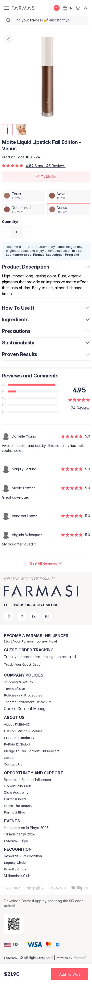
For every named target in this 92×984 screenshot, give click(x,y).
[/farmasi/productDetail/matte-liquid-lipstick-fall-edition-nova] (68, 196)
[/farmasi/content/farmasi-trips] (16, 841)
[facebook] (9, 616)
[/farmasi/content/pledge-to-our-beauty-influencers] (31, 751)
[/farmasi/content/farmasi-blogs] (14, 812)
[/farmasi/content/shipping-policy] (18, 682)
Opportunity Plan (17, 786)
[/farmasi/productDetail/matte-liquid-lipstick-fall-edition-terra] (23, 196)
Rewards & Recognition (23, 856)
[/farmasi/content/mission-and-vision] (23, 731)
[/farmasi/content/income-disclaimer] (28, 702)
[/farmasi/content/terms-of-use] (14, 689)
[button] (13, 945)
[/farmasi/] (24, 8)
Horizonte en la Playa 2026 (26, 828)
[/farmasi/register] (30, 641)
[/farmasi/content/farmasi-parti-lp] (15, 799)
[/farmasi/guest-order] (23, 664)
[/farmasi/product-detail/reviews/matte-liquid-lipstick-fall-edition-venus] (46, 563)
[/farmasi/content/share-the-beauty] (18, 806)
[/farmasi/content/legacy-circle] (15, 863)
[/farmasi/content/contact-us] (13, 764)
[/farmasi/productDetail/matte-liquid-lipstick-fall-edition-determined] (23, 209)
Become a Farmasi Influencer (27, 780)
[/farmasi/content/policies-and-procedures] (23, 695)
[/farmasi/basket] (77, 7)
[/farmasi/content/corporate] (17, 744)
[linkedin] (47, 616)
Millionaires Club (17, 876)
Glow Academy (16, 793)
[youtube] (34, 616)
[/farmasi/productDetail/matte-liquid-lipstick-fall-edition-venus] (68, 209)
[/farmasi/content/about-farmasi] (17, 725)
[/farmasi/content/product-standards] (19, 738)
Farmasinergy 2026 (19, 834)
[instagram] (21, 616)
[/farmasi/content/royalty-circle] (15, 869)
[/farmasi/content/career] (9, 758)
